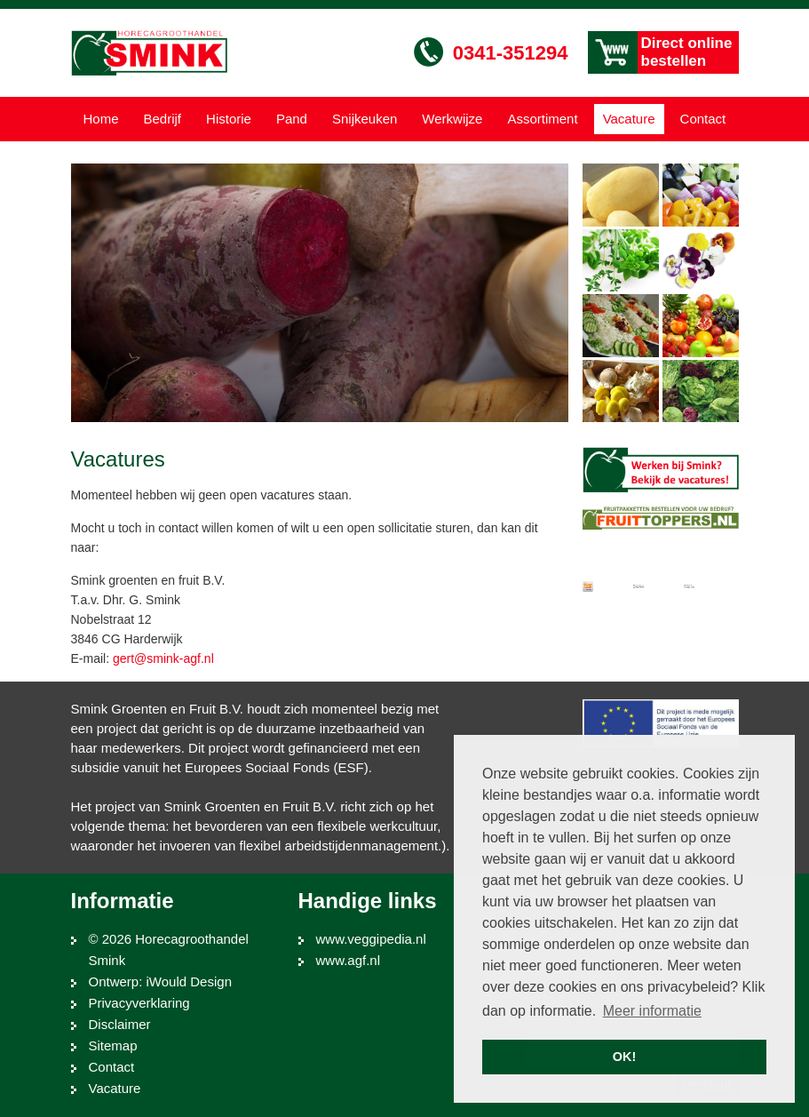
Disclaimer (120, 1024)
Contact (112, 1066)
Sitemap (113, 1045)
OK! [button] (624, 1056)
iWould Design (189, 981)
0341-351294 (510, 53)
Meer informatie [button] (652, 1010)
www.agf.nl (348, 960)
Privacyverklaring (139, 1002)
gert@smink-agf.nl (163, 658)
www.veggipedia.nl (371, 938)
